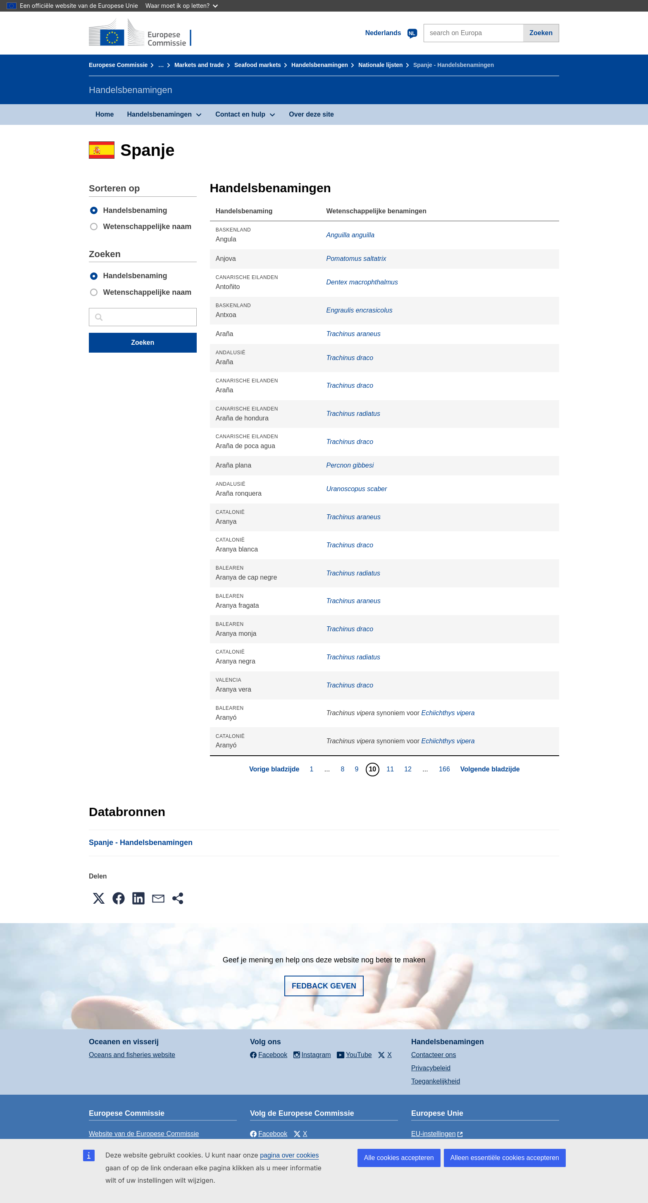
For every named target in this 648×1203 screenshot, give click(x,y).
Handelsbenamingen (319, 65)
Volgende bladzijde (490, 769)
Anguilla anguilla (350, 235)
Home (104, 114)
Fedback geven (324, 986)
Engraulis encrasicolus (359, 310)
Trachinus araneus (353, 333)
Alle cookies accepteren (399, 1157)
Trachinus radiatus (353, 413)
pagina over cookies (289, 1155)
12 (409, 769)
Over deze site (311, 114)
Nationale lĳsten (380, 65)
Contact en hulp (240, 114)
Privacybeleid (430, 1068)
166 (445, 769)
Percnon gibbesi (350, 465)
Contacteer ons (433, 1054)
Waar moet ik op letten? (181, 5)
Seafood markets (257, 65)
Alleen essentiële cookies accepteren (504, 1157)
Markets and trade (199, 65)
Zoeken (541, 32)
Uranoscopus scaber (356, 488)
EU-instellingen (433, 1133)
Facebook (268, 1133)
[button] (99, 898)
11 (391, 769)
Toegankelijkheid (435, 1081)
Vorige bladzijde (274, 769)
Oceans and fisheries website (132, 1054)
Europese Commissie (118, 65)
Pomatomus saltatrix (356, 258)
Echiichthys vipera (448, 712)
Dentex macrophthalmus (362, 282)
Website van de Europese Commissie (144, 1133)
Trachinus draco (350, 357)
